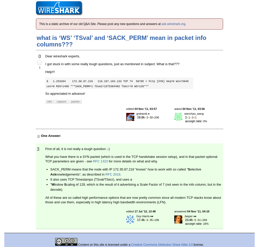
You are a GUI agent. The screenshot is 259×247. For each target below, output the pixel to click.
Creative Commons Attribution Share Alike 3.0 (162, 244)
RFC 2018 (112, 174)
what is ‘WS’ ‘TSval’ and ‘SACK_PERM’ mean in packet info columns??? (121, 41)
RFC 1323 (100, 161)
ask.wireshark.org (173, 24)
